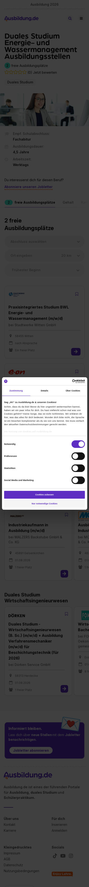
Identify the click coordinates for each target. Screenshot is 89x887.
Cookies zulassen (44, 494)
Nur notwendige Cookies (45, 503)
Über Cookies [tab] (73, 391)
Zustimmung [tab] (16, 391)
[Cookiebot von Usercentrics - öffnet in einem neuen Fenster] (64, 381)
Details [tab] (44, 391)
